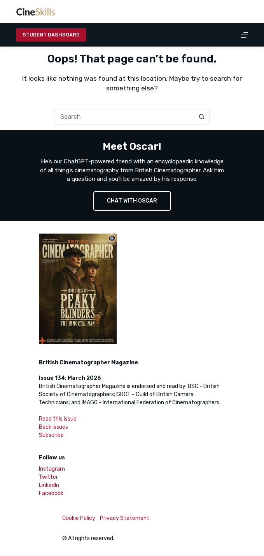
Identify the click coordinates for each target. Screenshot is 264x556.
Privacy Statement (124, 518)
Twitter (48, 477)
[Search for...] (124, 117)
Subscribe (51, 435)
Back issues (53, 427)
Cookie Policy (78, 518)
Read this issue (58, 419)
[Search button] (202, 117)
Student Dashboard (51, 35)
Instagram (52, 469)
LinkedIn (49, 485)
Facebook (51, 493)
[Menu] (244, 34)
